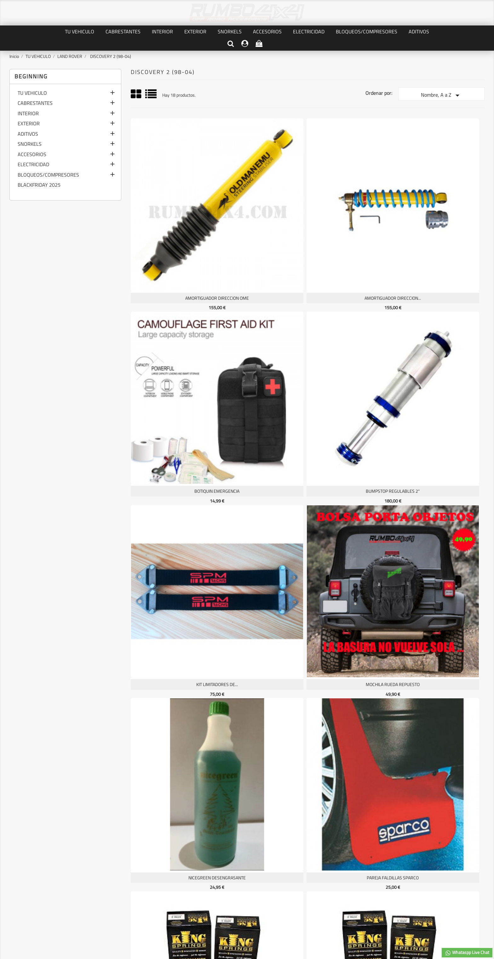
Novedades (21, 871)
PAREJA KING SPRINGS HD (173, 432)
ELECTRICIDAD (309, 31)
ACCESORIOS (267, 31)
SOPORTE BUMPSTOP (351, 541)
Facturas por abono (193, 879)
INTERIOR (162, 31)
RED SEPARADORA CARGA (173, 541)
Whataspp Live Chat (467, 952)
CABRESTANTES (123, 31)
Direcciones (186, 885)
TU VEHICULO (79, 31)
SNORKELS (230, 31)
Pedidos (183, 871)
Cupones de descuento (196, 893)
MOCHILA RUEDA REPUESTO (263, 322)
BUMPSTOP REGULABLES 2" (440, 213)
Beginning (31, 76)
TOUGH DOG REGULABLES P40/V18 (174, 651)
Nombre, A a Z (441, 95)
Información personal (195, 864)
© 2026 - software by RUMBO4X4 (247, 924)
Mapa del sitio (106, 893)
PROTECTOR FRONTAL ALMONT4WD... (440, 432)
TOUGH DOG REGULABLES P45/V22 (262, 651)
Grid (136, 94)
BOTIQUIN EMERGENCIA (351, 213)
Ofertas (18, 864)
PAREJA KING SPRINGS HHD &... (262, 432)
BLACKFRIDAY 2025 (39, 185)
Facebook (247, 818)
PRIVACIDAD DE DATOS (114, 864)
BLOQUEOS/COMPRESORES (366, 31)
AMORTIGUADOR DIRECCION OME (173, 213)
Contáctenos (105, 885)
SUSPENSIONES (440, 541)
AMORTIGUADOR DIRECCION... (262, 213)
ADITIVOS (419, 31)
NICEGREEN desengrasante (351, 322)
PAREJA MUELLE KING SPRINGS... (351, 432)
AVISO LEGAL (105, 871)
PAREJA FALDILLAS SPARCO (440, 322)
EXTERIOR (195, 31)
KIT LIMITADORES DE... (173, 322)
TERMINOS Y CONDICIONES (118, 879)
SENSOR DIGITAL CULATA (262, 541)
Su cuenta (198, 851)
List (151, 96)
